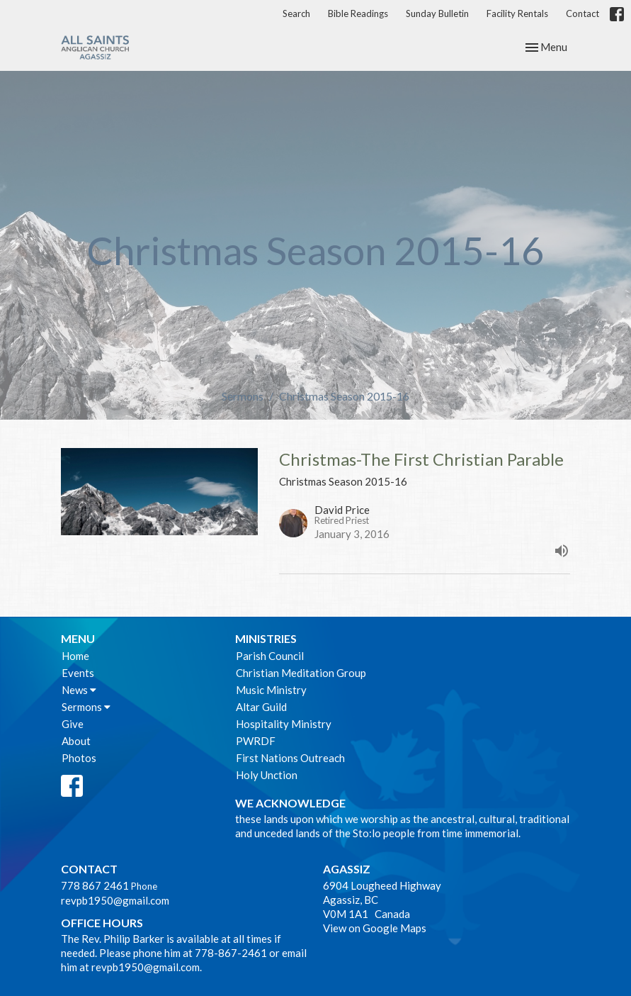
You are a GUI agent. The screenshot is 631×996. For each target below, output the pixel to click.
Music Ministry (271, 689)
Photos (79, 757)
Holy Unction (266, 774)
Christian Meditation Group (301, 672)
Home (75, 655)
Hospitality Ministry (283, 723)
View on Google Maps (374, 928)
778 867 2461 (95, 885)
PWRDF (255, 740)
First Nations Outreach (290, 757)
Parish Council (270, 655)
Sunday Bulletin (437, 13)
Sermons (242, 396)
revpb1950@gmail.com (115, 900)
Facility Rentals (517, 13)
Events (78, 672)
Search (296, 13)
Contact (582, 13)
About (76, 740)
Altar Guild (261, 706)
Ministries (266, 638)
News (79, 689)
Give (73, 723)
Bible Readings (358, 13)
